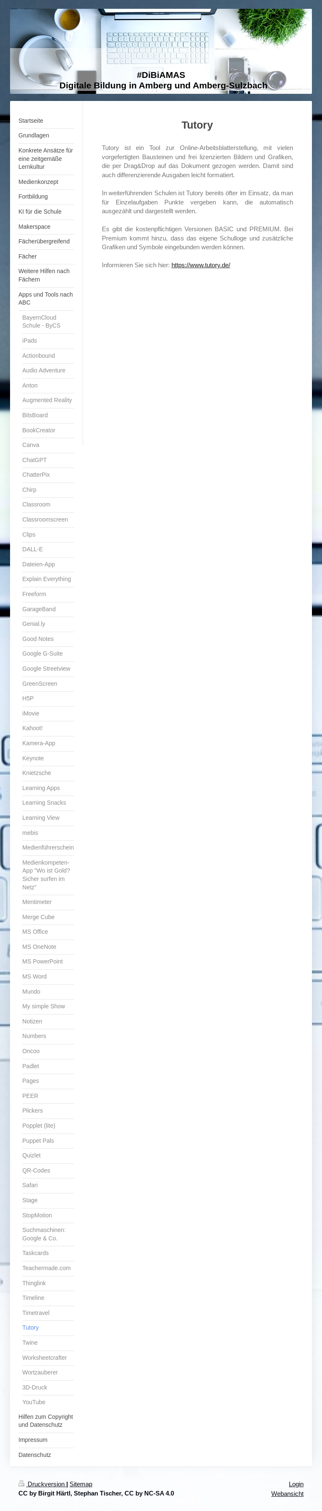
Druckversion (42, 1484)
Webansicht (287, 1493)
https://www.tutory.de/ (200, 265)
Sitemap (81, 1484)
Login (296, 1484)
